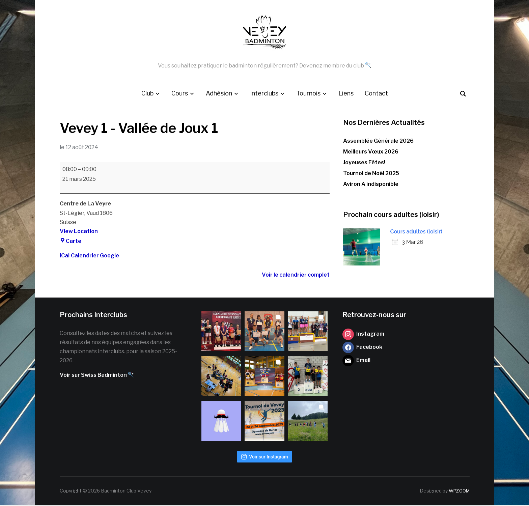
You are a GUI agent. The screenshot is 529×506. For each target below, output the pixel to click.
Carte (70, 242)
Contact (376, 94)
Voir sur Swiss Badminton (97, 376)
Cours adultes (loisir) (416, 232)
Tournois (308, 94)
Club (147, 94)
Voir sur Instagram (264, 458)
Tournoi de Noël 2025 (371, 174)
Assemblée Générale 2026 (378, 141)
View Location (79, 232)
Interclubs (264, 94)
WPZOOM (458, 492)
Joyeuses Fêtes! (364, 163)
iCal (64, 256)
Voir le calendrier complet (296, 276)
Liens (346, 94)
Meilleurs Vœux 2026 (370, 152)
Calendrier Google (95, 256)
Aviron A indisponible (370, 185)
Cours (179, 94)
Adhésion (219, 94)
